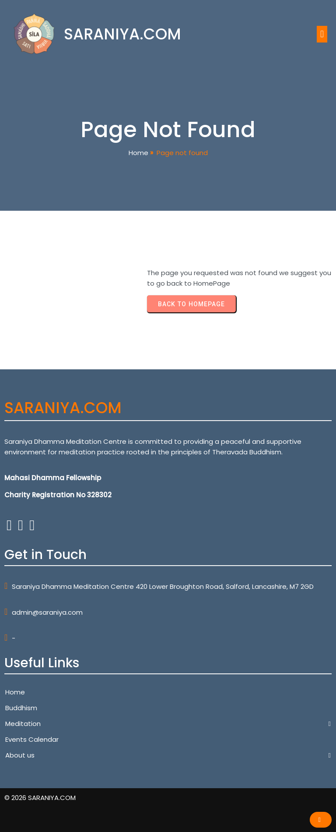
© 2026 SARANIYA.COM (40, 797)
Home (138, 152)
